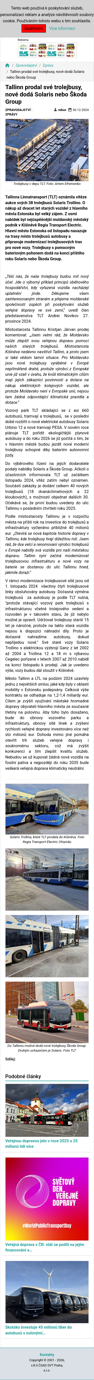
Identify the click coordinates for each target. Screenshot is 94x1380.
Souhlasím (33, 28)
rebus (59, 110)
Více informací (62, 28)
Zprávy (48, 65)
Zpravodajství (26, 65)
